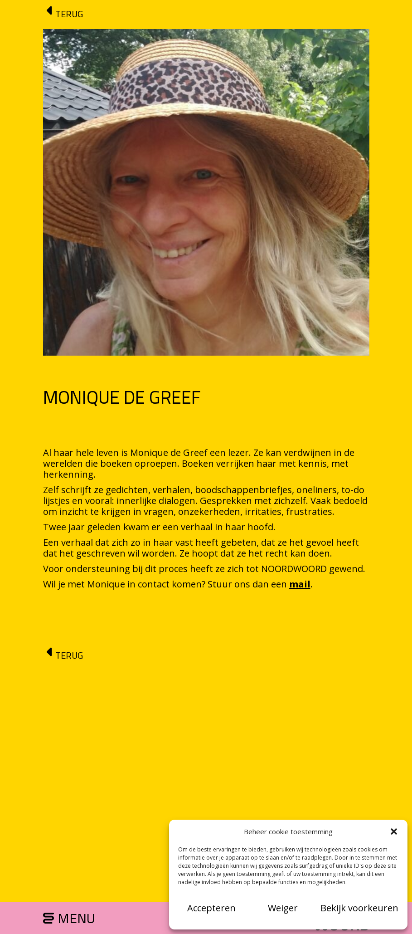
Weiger (283, 908)
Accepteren (211, 908)
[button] (393, 831)
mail (299, 584)
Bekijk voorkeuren (359, 908)
